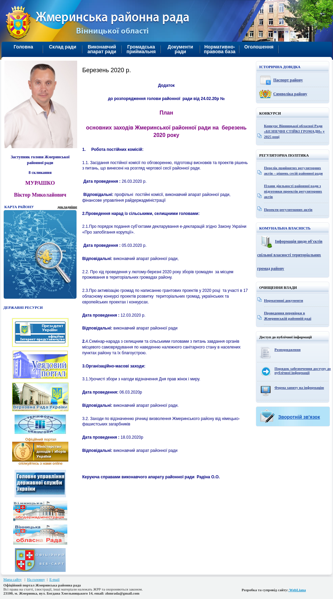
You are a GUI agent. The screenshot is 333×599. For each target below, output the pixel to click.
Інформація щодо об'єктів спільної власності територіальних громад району (290, 255)
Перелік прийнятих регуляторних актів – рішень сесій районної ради (293, 170)
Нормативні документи (283, 300)
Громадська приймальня (141, 49)
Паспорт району (288, 80)
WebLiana (297, 590)
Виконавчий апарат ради (102, 49)
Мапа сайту (12, 579)
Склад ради (62, 46)
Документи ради (180, 49)
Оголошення (259, 46)
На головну (36, 579)
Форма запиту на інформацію (299, 387)
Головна (23, 46)
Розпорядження (287, 349)
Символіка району (290, 94)
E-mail (54, 579)
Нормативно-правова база (219, 49)
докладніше (67, 207)
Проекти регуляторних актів (288, 209)
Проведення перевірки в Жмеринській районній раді (287, 315)
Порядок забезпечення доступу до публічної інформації (302, 370)
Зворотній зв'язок (299, 417)
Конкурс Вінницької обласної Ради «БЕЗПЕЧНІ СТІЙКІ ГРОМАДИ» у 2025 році (294, 131)
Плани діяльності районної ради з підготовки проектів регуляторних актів (293, 191)
